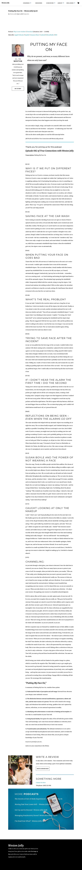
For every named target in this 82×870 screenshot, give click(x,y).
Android (42, 35)
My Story (18, 88)
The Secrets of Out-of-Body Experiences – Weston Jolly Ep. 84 (38, 799)
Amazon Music (34, 35)
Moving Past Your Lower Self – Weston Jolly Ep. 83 (34, 804)
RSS (56, 35)
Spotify (27, 35)
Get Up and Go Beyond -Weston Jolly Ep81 (31, 810)
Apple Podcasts (19, 35)
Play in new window (20, 31)
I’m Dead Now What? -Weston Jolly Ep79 (30, 821)
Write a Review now (43, 768)
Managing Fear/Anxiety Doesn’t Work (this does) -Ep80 (36, 815)
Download (30, 31)
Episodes (26, 14)
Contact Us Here (41, 782)
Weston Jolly (13, 14)
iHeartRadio (50, 35)
